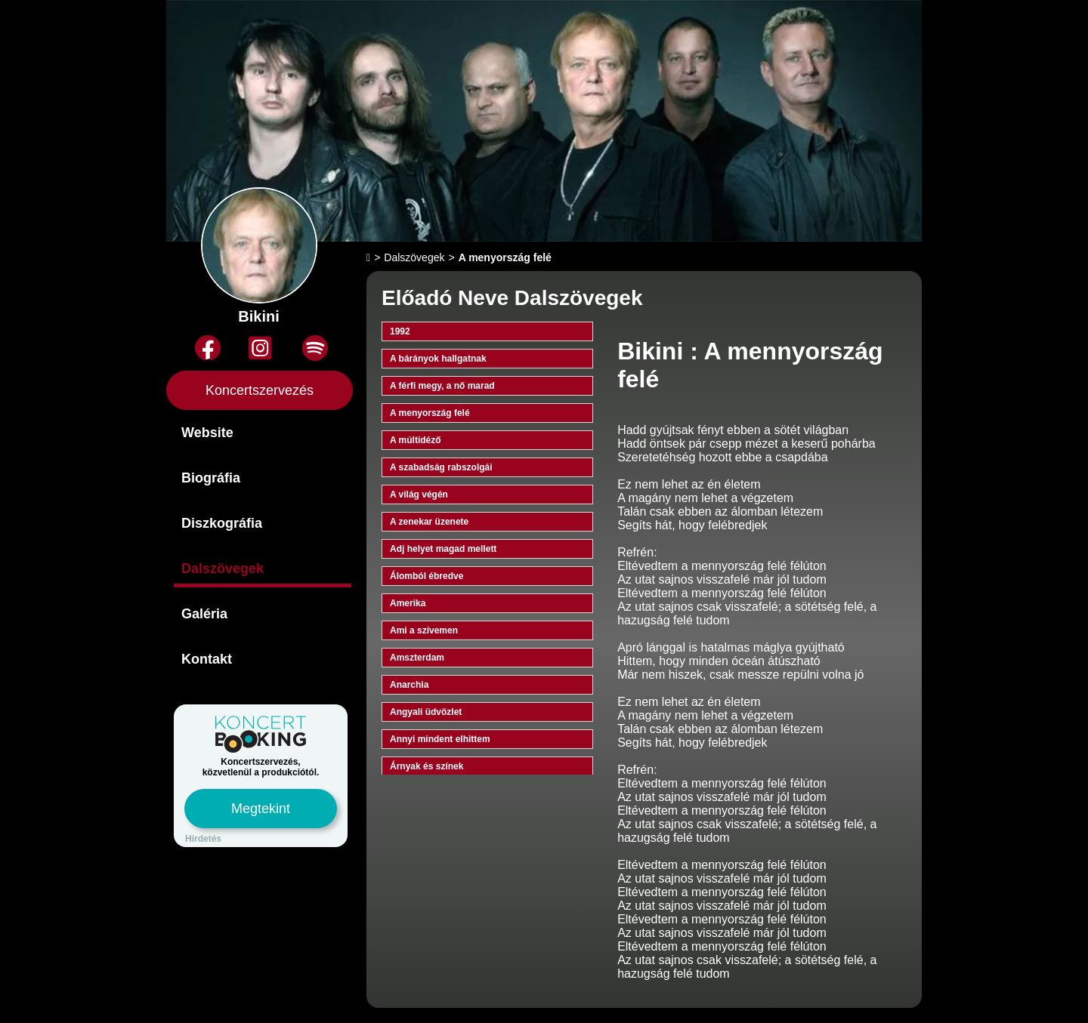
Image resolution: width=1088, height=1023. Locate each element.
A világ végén (419, 494)
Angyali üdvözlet (426, 712)
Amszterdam (417, 657)
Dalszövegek (222, 568)
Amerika (407, 603)
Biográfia (210, 477)
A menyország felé (430, 413)
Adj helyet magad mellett (443, 549)
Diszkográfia (221, 523)
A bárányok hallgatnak (438, 358)
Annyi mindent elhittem (440, 739)
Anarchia (409, 684)
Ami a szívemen (424, 630)
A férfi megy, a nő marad (442, 386)
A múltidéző (415, 440)
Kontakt (206, 659)
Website (207, 432)
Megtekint (260, 808)
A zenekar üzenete (429, 521)
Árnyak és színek (426, 766)
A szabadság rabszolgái (441, 467)
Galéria (204, 613)
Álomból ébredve (426, 576)
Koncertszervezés (260, 390)
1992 (400, 331)
